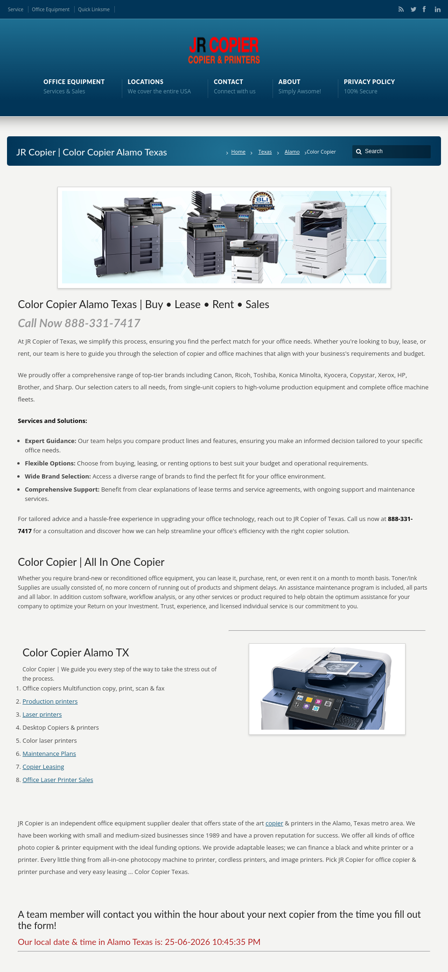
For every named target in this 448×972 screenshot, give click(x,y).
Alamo (292, 151)
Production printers (49, 701)
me (106, 9)
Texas (265, 151)
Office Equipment (51, 9)
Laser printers (42, 714)
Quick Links (90, 9)
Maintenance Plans (49, 753)
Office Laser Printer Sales (57, 779)
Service (15, 9)
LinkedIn (435, 9)
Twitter (412, 9)
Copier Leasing (43, 766)
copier (274, 823)
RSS (399, 9)
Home (238, 151)
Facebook (424, 9)
